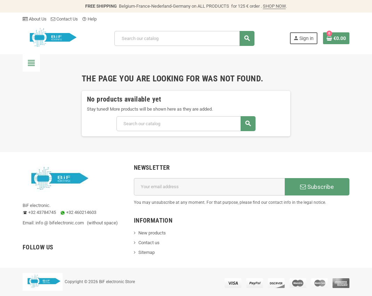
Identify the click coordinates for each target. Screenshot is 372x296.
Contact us (149, 242)
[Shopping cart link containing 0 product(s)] (336, 38)
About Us (35, 19)
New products (152, 232)
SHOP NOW (274, 6)
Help (89, 19)
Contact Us (64, 19)
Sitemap (146, 252)
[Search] (184, 38)
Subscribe (317, 186)
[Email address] (209, 186)
